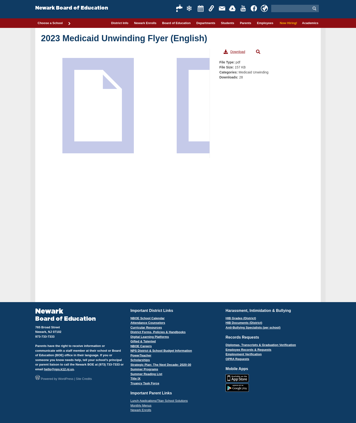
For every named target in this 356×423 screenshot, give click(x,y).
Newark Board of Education (71, 7)
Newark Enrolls (145, 23)
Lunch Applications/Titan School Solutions (159, 400)
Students (227, 23)
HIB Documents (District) (244, 323)
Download (234, 52)
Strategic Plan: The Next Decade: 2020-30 (160, 364)
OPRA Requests (237, 359)
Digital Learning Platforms (149, 337)
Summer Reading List (146, 374)
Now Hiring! (287, 23)
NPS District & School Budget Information (161, 350)
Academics (310, 23)
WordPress (65, 379)
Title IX (135, 378)
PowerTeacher (140, 355)
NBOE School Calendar (147, 318)
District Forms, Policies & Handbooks (158, 332)
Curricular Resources (146, 327)
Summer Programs (144, 369)
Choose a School (54, 23)
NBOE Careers (141, 346)
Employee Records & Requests (248, 349)
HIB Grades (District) (241, 318)
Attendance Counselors (147, 323)
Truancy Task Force (144, 383)
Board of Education (176, 23)
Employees (265, 23)
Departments (205, 23)
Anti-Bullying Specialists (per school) (253, 327)
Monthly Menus (140, 405)
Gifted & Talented (143, 341)
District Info (119, 23)
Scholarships (140, 360)
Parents (245, 23)
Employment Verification (244, 354)
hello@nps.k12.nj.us (59, 369)
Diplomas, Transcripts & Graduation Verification (261, 345)
